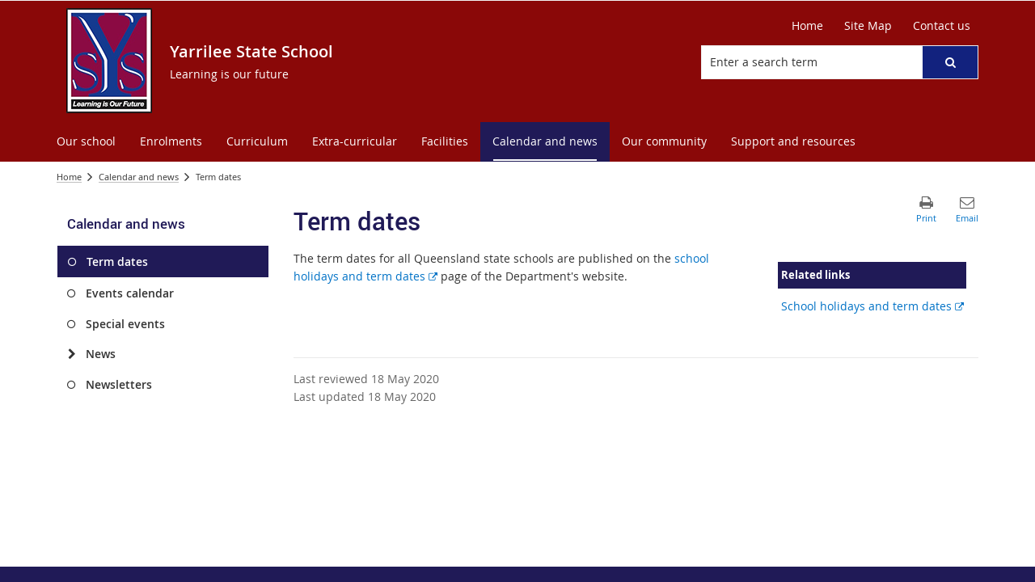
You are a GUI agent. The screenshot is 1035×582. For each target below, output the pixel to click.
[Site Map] (868, 26)
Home (69, 177)
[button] (950, 62)
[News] (71, 354)
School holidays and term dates (872, 306)
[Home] (807, 26)
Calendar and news (139, 177)
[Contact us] (941, 26)
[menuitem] (86, 142)
